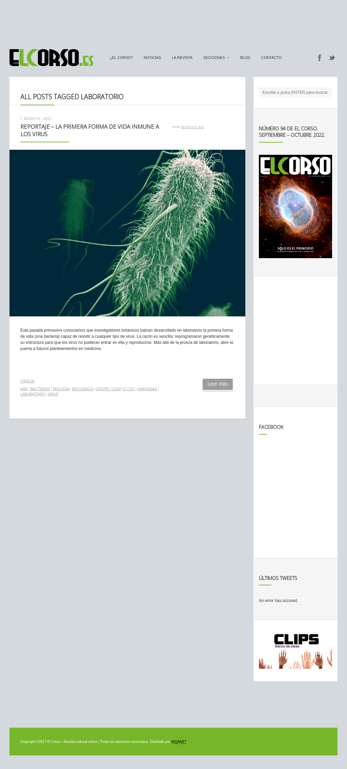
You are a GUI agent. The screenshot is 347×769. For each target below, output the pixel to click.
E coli (129, 389)
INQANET (178, 742)
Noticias (152, 58)
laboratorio (32, 394)
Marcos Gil (192, 127)
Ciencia (27, 381)
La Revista (182, 58)
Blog (245, 58)
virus (53, 394)
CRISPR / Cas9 (108, 389)
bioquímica (82, 389)
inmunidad (147, 389)
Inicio (25, 90)
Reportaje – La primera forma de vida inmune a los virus (89, 130)
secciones (214, 58)
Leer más (218, 384)
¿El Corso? (121, 58)
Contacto (271, 58)
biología (61, 389)
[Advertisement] (173, 21)
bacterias (40, 389)
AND (24, 389)
